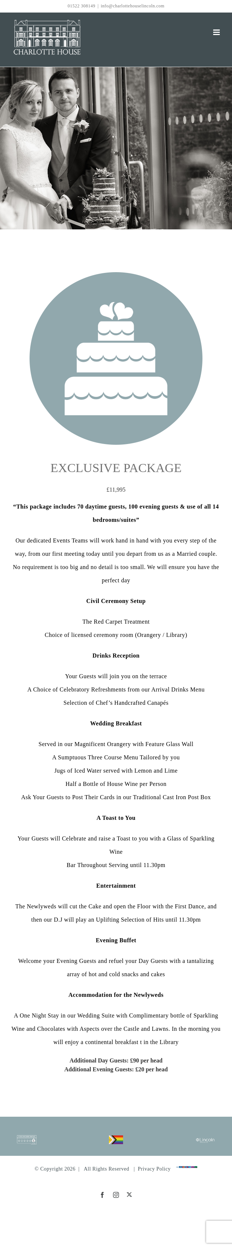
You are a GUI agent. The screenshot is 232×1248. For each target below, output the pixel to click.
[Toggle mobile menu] (217, 32)
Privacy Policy (154, 1169)
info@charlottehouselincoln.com (132, 5)
